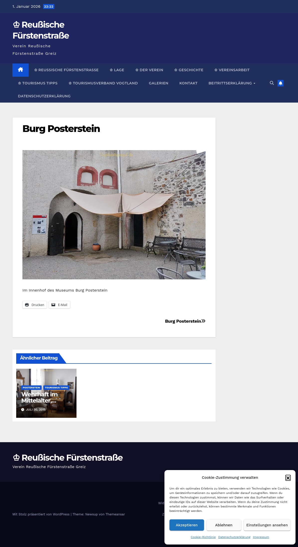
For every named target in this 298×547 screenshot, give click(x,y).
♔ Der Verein (149, 70)
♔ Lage (117, 70)
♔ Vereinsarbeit (232, 70)
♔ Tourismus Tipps (38, 83)
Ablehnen (223, 525)
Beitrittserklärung (231, 83)
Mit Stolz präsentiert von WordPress (41, 514)
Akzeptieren (187, 525)
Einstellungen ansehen (267, 525)
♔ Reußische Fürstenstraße (66, 70)
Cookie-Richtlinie (203, 537)
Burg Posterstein (61, 128)
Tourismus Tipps (56, 387)
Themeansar (115, 514)
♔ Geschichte (188, 70)
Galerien (158, 83)
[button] (288, 477)
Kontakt (188, 83)
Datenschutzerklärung (234, 537)
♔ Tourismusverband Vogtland (103, 83)
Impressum (261, 537)
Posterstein (31, 387)
